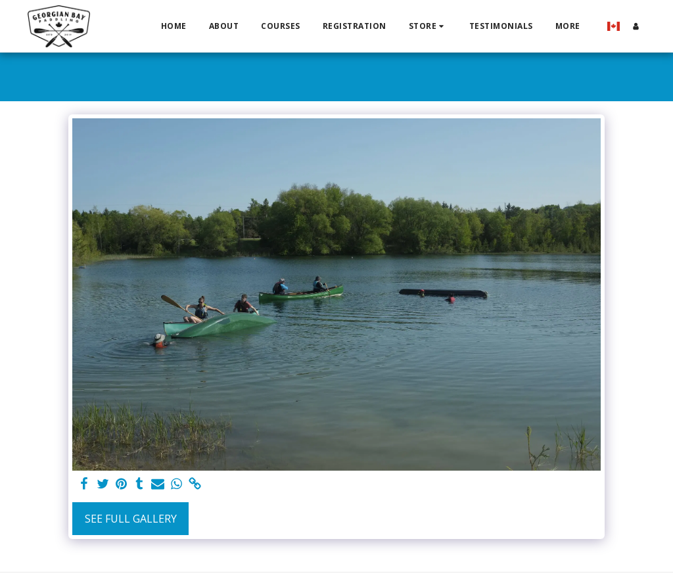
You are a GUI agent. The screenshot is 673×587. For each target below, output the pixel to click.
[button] (427, 26)
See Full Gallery (131, 518)
